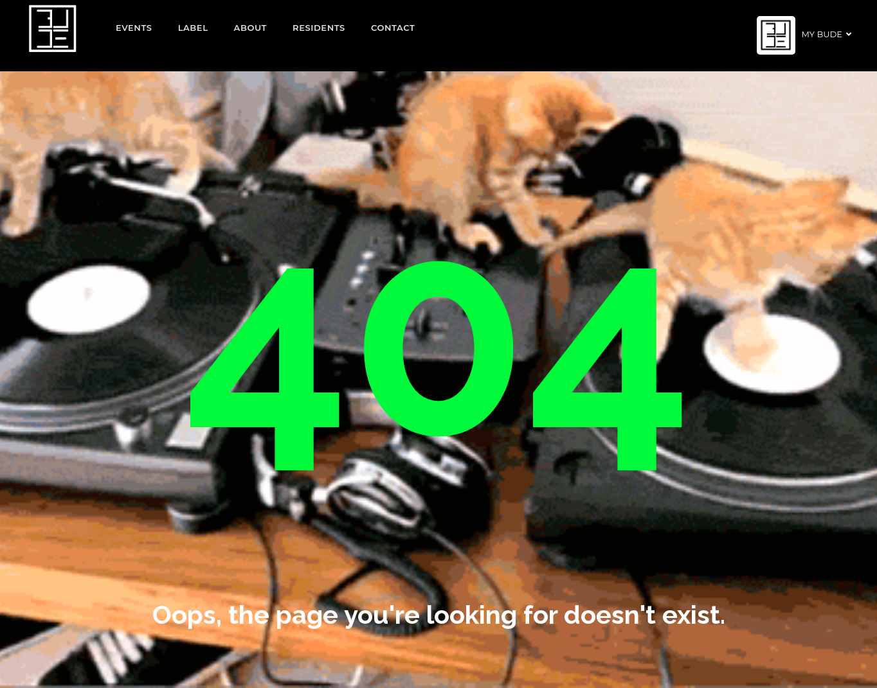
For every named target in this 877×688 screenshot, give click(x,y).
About (250, 27)
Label (193, 27)
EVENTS (134, 27)
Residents (319, 27)
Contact (393, 27)
